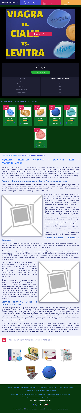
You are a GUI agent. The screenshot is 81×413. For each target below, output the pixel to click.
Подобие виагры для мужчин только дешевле (41, 394)
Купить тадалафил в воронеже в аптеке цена (22, 387)
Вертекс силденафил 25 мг (48, 390)
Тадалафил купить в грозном (45, 387)
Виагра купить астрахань (18, 394)
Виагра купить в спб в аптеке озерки (33, 397)
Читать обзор (40, 72)
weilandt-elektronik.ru (10, 3)
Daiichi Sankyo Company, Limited (60, 78)
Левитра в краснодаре (63, 394)
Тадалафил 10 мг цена (52, 397)
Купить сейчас (40, 34)
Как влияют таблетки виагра (64, 387)
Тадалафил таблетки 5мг (31, 390)
